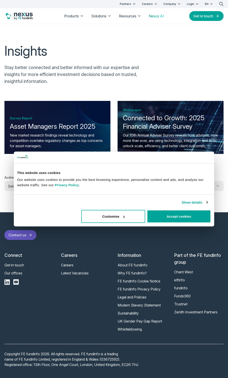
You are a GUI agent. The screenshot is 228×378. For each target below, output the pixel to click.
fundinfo (181, 288)
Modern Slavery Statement (139, 305)
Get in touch (206, 16)
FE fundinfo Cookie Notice (139, 281)
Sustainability (128, 313)
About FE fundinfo (132, 265)
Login (193, 4)
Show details (192, 202)
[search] (221, 4)
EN (209, 4)
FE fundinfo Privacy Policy (139, 289)
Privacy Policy (67, 185)
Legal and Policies (132, 297)
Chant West (183, 272)
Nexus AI (156, 16)
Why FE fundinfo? (132, 273)
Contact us (20, 235)
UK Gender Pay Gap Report (140, 321)
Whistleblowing (130, 329)
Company (172, 4)
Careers (150, 4)
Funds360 (182, 296)
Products (74, 16)
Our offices (13, 273)
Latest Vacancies (75, 273)
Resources (130, 16)
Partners (128, 4)
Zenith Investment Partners (196, 312)
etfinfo (179, 280)
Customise (113, 216)
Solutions (101, 16)
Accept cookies (179, 216)
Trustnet (180, 304)
